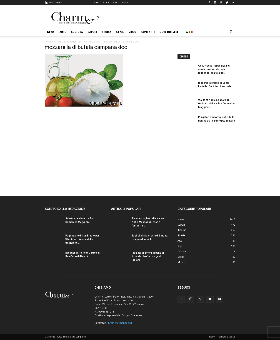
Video (132, 32)
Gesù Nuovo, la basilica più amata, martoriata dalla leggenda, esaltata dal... (214, 69)
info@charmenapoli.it (120, 322)
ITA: (188, 32)
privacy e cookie (227, 336)
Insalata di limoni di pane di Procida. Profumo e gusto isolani (148, 256)
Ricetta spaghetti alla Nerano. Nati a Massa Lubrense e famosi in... (149, 222)
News (96, 2)
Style (115, 2)
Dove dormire (169, 32)
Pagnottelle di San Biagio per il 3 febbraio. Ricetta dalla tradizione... (83, 239)
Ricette (106, 2)
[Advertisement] (206, 158)
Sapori (92, 32)
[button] (231, 32)
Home (48, 41)
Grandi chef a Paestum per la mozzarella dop (77, 41)
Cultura (77, 32)
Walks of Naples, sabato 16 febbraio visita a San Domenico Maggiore (216, 104)
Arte (62, 32)
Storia (106, 32)
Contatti (124, 2)
